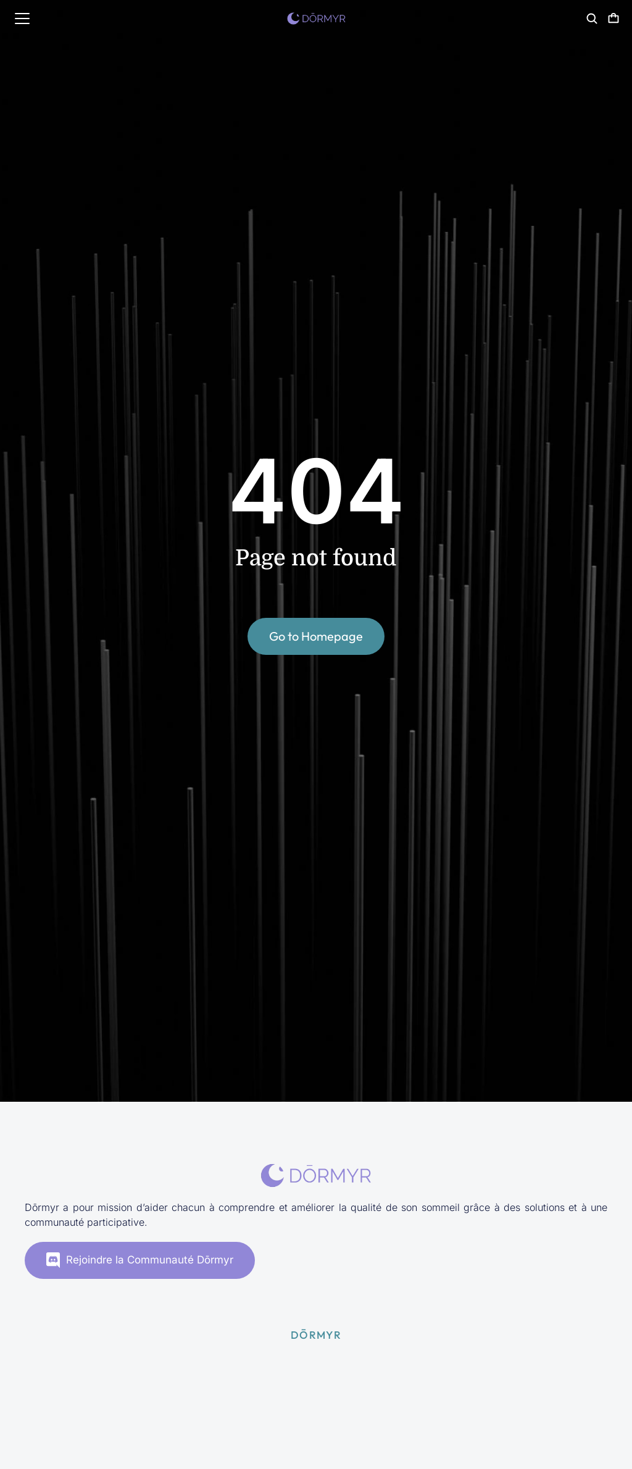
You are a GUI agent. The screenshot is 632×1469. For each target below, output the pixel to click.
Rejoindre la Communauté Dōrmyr (139, 1260)
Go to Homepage (316, 636)
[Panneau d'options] (613, 18)
